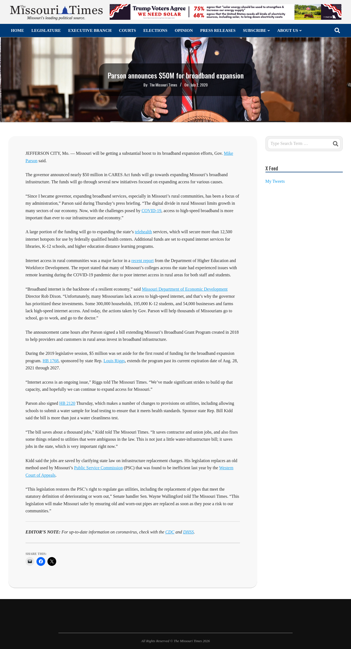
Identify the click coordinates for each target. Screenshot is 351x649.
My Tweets (275, 181)
